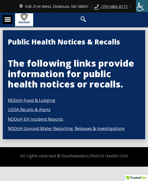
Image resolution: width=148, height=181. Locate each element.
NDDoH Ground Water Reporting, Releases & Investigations (66, 128)
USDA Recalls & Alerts (29, 109)
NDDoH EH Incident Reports (35, 119)
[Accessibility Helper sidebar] (142, 6)
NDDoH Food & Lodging (31, 100)
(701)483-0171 (111, 6)
